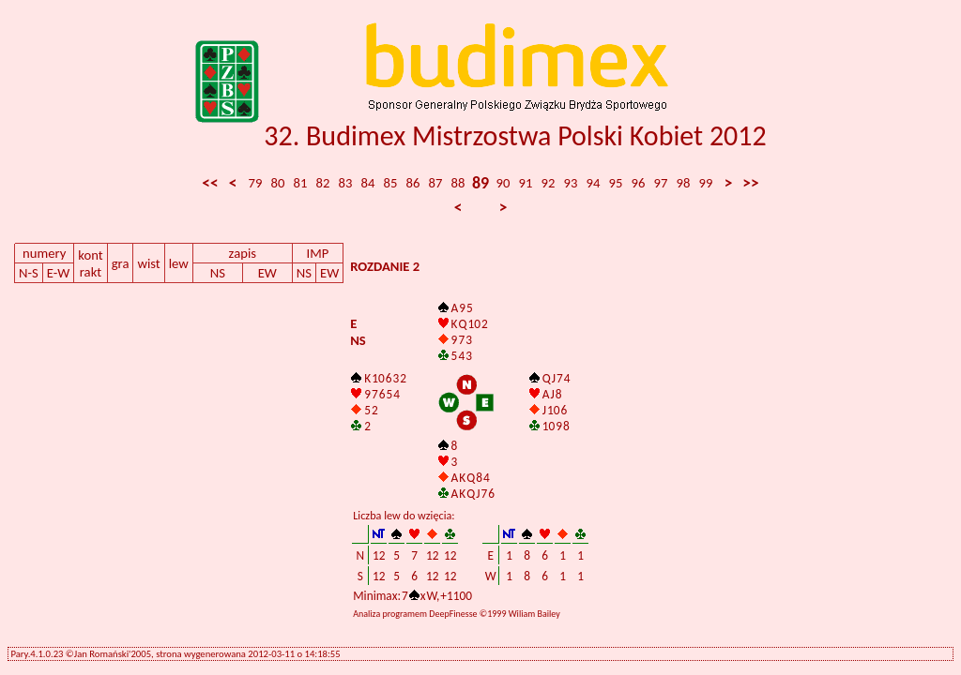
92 (549, 182)
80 (278, 182)
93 (571, 182)
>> (750, 182)
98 (684, 182)
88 (458, 182)
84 (368, 182)
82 (323, 182)
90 (503, 182)
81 (301, 182)
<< (210, 182)
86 (413, 182)
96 (639, 182)
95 (616, 182)
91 (526, 182)
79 (256, 182)
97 (661, 182)
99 (706, 182)
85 (391, 182)
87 (436, 182)
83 (346, 182)
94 (594, 182)
